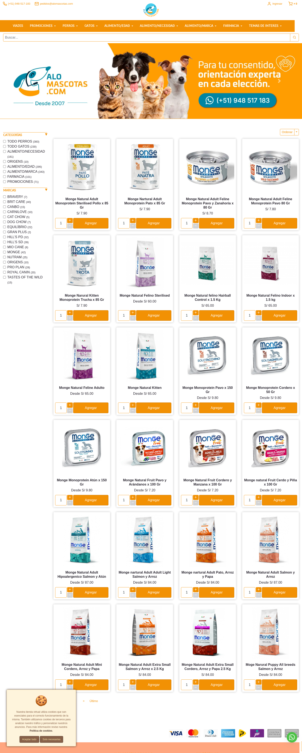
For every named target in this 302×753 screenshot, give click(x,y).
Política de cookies (41, 730)
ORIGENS (18, 161)
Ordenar (287, 132)
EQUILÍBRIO (19, 227)
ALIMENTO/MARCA (25, 171)
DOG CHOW (19, 222)
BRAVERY (17, 197)
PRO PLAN (18, 267)
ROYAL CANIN (21, 272)
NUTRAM (17, 257)
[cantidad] (61, 223)
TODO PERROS (23, 141)
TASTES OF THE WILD (25, 279)
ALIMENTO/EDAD (24, 166)
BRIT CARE (19, 202)
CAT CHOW (18, 217)
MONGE (16, 252)
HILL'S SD (18, 242)
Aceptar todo (29, 739)
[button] (22, 81)
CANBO (16, 207)
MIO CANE (17, 247)
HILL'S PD (18, 237)
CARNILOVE (20, 212)
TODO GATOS (21, 146)
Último (94, 700)
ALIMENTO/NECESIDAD (26, 154)
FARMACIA (19, 176)
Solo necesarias (51, 739)
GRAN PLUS (19, 232)
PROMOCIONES (23, 181)
